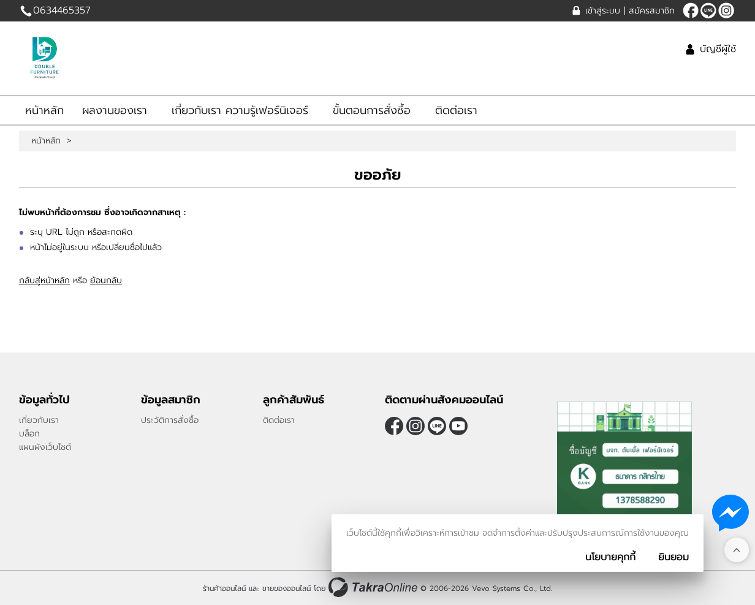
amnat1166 (708, 10)
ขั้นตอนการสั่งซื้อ (372, 110)
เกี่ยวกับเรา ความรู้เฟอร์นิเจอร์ (240, 110)
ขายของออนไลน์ (286, 588)
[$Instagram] (726, 10)
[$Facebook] (691, 10)
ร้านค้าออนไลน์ (224, 588)
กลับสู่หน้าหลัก (44, 280)
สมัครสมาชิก (652, 10)
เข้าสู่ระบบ (602, 10)
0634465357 (62, 10)
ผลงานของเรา (114, 110)
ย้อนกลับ (106, 280)
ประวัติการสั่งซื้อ (170, 420)
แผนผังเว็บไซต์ (45, 447)
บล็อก (29, 433)
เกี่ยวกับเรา (39, 420)
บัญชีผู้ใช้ (718, 49)
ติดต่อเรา (456, 110)
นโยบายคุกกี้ (610, 557)
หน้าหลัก (44, 110)
